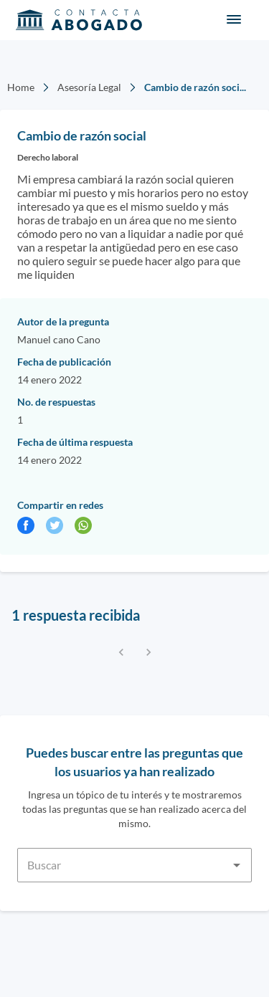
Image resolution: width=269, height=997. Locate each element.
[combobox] (134, 856)
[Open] (237, 865)
